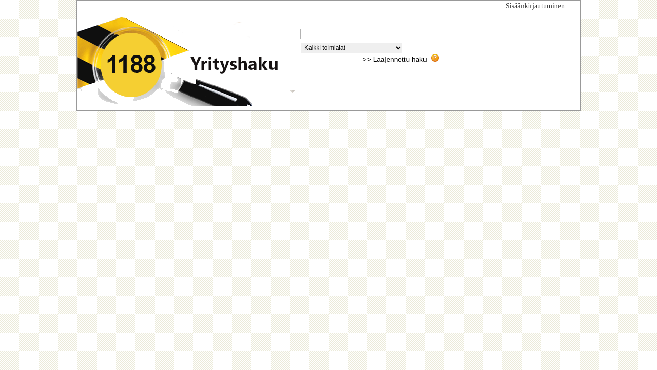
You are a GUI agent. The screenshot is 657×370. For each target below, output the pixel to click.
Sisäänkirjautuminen (535, 6)
